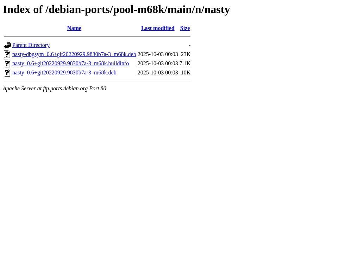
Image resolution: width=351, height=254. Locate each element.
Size (185, 28)
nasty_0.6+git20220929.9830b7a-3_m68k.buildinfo (70, 63)
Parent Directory (31, 45)
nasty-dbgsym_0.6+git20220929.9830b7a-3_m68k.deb (74, 54)
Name (74, 28)
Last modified (158, 28)
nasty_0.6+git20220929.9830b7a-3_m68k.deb (64, 72)
